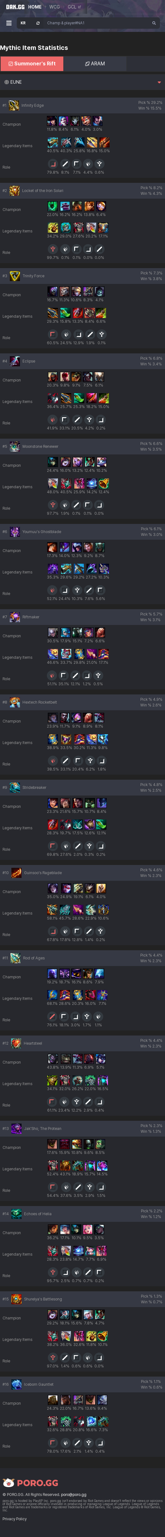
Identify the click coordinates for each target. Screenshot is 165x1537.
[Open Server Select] (30, 23)
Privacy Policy (15, 1519)
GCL (74, 7)
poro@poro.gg (73, 1494)
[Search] (154, 23)
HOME (34, 7)
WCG (54, 7)
